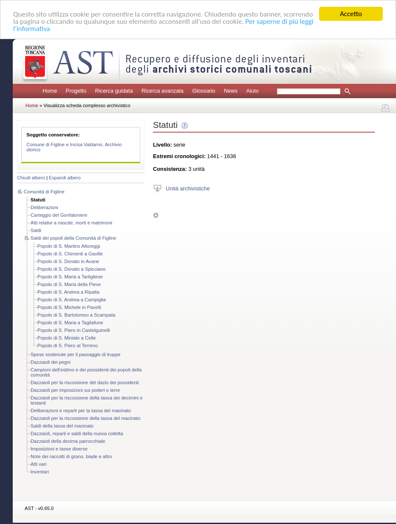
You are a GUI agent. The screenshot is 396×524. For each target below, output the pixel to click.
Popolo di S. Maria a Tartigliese (70, 276)
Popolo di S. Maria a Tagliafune (70, 322)
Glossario (203, 91)
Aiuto (252, 91)
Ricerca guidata (114, 91)
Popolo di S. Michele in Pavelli (69, 307)
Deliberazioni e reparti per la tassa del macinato (81, 410)
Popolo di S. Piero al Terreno (67, 345)
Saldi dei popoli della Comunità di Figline (73, 238)
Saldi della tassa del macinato (62, 425)
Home (49, 91)
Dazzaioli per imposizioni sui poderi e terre (75, 390)
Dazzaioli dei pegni (51, 362)
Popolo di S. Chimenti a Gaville (70, 253)
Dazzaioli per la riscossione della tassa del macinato (86, 418)
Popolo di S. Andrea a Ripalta (68, 292)
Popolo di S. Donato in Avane (68, 261)
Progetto (76, 91)
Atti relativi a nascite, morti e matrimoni (71, 222)
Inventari (40, 471)
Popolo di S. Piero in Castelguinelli (73, 330)
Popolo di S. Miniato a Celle (66, 337)
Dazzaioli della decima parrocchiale (68, 441)
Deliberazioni (44, 207)
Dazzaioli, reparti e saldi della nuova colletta (77, 433)
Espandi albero (65, 177)
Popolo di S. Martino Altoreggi (68, 246)
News (231, 91)
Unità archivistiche (188, 188)
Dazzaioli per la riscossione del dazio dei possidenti (85, 382)
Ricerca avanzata (162, 91)
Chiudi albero (31, 177)
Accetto (351, 13)
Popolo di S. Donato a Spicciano (71, 269)
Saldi (36, 230)
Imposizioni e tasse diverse (59, 448)
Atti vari (38, 464)
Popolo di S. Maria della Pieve (69, 284)
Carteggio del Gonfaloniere (59, 215)
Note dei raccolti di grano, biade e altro (71, 456)
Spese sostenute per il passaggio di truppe (75, 354)
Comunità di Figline (44, 191)
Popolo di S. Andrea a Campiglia (71, 299)
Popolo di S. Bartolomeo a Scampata (76, 314)
